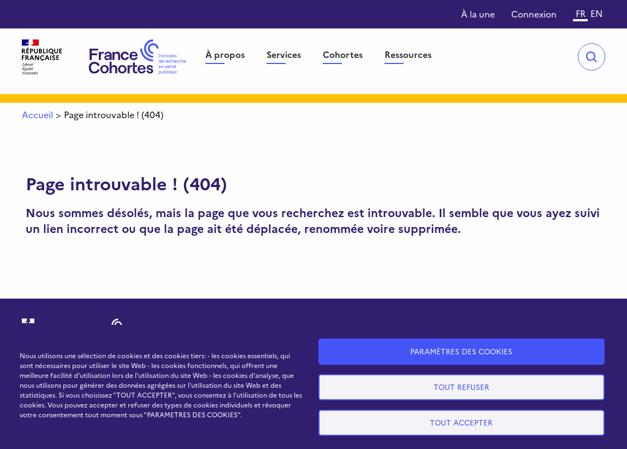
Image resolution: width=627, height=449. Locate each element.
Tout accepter (461, 422)
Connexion (534, 14)
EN (596, 13)
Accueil (37, 114)
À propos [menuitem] (225, 54)
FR (580, 13)
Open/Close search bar (591, 57)
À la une (478, 14)
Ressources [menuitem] (408, 54)
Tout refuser (461, 387)
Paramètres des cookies (461, 351)
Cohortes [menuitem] (343, 54)
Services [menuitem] (284, 54)
